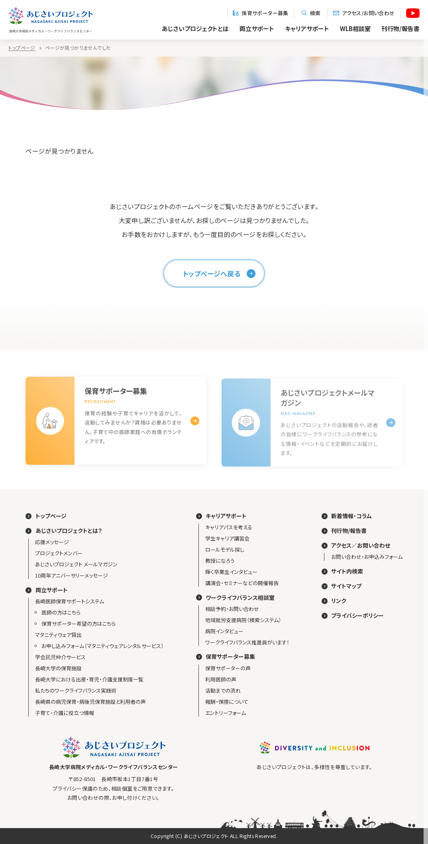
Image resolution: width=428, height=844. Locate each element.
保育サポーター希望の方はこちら (78, 623)
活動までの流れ (223, 690)
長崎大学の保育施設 (58, 668)
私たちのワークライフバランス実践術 (75, 690)
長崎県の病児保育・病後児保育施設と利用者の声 (90, 701)
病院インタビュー (224, 631)
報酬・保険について (226, 701)
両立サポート (257, 28)
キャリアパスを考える (228, 527)
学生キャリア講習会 (227, 538)
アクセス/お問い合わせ (364, 13)
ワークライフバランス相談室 (240, 597)
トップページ (21, 48)
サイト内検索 (347, 571)
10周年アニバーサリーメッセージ (71, 575)
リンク (338, 601)
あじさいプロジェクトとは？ (68, 531)
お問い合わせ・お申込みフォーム (366, 556)
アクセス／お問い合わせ (360, 545)
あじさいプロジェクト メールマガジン (76, 564)
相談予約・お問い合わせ (232, 609)
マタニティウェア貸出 (58, 634)
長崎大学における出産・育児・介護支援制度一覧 (89, 679)
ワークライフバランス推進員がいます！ (247, 642)
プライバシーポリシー (357, 615)
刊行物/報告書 (349, 531)
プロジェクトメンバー (58, 553)
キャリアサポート (307, 28)
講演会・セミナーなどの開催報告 (242, 583)
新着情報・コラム (351, 516)
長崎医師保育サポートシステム (69, 601)
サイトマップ (346, 586)
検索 (311, 13)
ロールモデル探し (224, 549)
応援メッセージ (52, 542)
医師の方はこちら (60, 612)
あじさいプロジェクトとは (195, 28)
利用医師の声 (220, 679)
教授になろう (220, 560)
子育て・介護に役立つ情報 (64, 713)
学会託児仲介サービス (60, 657)
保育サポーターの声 (228, 668)
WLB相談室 (355, 28)
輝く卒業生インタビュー (231, 572)
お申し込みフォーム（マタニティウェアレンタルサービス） (102, 646)
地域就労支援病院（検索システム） (243, 620)
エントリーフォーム (225, 713)
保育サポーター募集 (261, 13)
